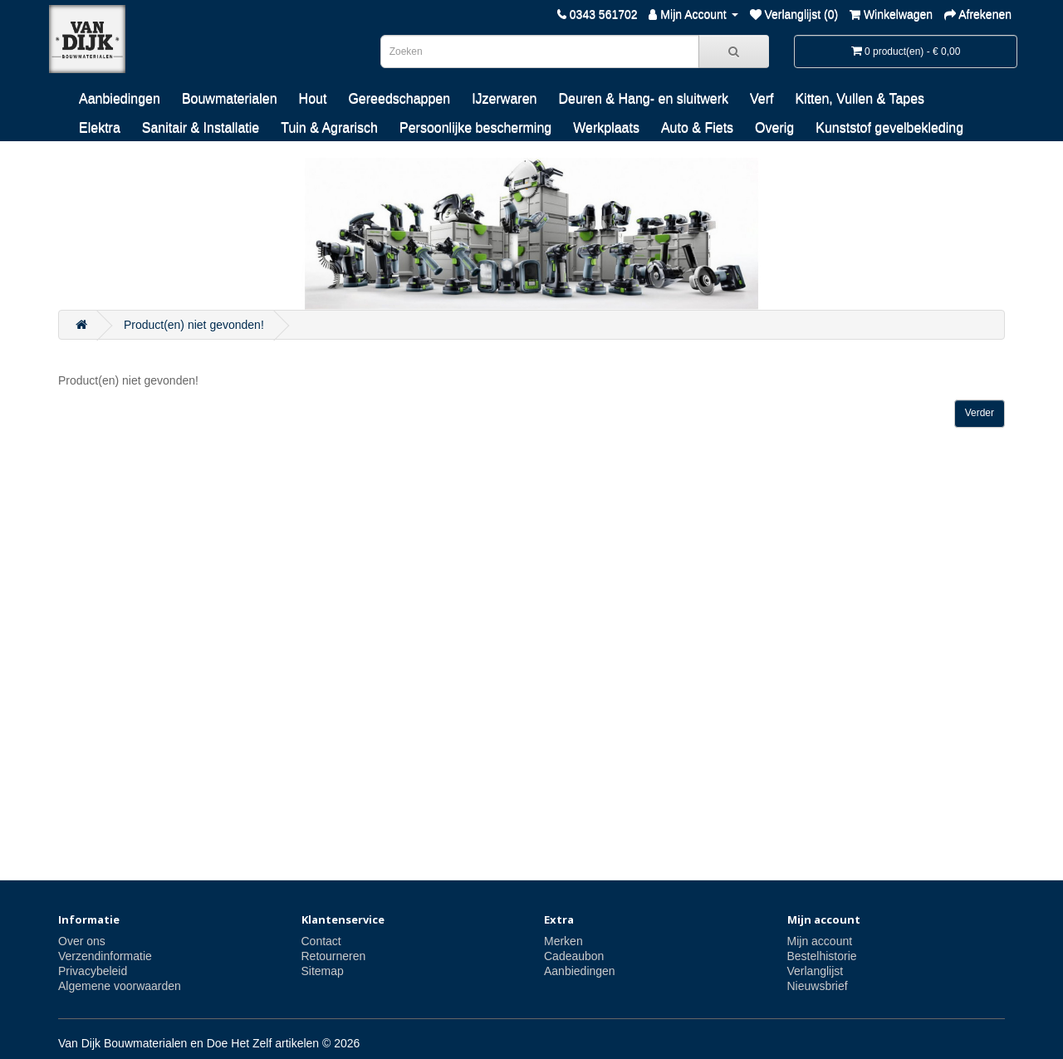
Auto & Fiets (697, 127)
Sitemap (322, 971)
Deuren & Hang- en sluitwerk (643, 98)
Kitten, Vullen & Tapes (859, 98)
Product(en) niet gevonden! (194, 324)
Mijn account (820, 941)
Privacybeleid (92, 971)
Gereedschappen (399, 98)
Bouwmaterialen (229, 98)
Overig (774, 127)
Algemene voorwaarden (119, 986)
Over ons (81, 941)
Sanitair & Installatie (200, 127)
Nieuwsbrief (817, 986)
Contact (321, 941)
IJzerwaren (504, 98)
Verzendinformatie (105, 956)
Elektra (99, 127)
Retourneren (333, 956)
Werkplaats (606, 127)
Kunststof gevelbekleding (889, 127)
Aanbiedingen (119, 98)
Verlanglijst (815, 971)
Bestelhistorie (822, 956)
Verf (761, 98)
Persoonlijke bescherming (475, 127)
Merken (563, 941)
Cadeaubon (574, 956)
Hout (313, 98)
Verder (979, 413)
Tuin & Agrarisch (329, 127)
